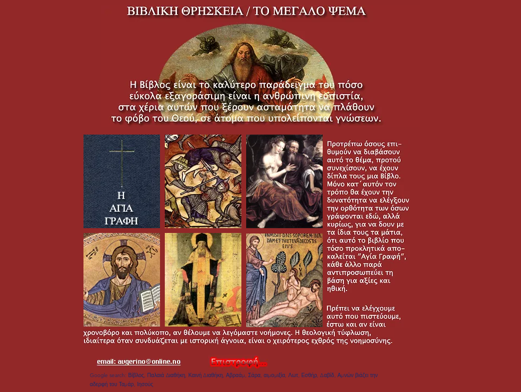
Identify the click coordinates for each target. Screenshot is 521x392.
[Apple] (121, 181)
